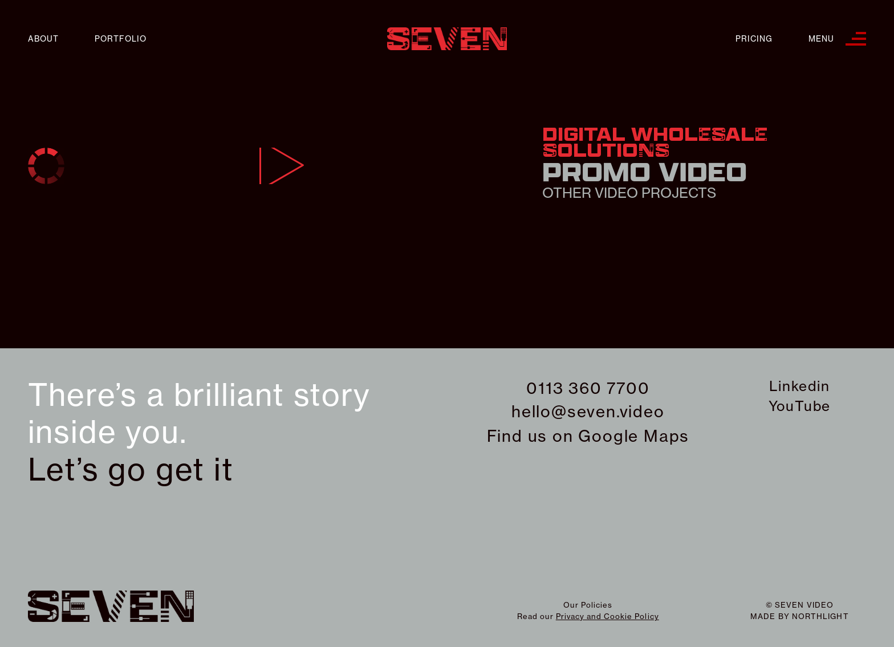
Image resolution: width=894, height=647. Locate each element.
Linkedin (799, 385)
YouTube (800, 405)
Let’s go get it (131, 470)
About (43, 39)
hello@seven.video (588, 411)
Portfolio (121, 39)
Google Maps (633, 436)
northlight (820, 616)
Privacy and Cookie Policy (607, 616)
